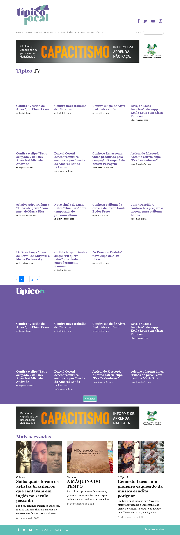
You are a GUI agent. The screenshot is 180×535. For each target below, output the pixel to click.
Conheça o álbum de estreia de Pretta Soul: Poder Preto (108, 208)
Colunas (20, 477)
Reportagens (24, 32)
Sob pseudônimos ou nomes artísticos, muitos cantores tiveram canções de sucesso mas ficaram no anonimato (38, 509)
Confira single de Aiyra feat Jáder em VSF (109, 107)
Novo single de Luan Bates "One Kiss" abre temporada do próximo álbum (70, 210)
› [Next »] (37, 279)
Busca (138, 33)
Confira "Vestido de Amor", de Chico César (32, 107)
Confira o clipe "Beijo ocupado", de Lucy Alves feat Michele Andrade (31, 158)
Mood (161, 529)
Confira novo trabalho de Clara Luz (70, 107)
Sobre (81, 32)
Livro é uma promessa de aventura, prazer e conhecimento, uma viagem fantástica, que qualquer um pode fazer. (89, 495)
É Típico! (123, 477)
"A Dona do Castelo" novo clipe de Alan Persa (107, 256)
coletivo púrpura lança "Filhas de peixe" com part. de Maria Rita (32, 208)
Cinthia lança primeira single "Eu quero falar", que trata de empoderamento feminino (70, 259)
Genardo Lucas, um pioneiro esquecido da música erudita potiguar (140, 488)
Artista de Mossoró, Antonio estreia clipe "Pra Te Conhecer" (146, 157)
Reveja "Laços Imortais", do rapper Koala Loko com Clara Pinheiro (147, 111)
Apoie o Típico (95, 32)
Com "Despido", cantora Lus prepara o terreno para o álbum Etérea (147, 210)
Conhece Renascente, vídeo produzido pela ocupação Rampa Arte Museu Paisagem (108, 158)
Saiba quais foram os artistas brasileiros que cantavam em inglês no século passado (37, 491)
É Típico (71, 32)
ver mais (90, 398)
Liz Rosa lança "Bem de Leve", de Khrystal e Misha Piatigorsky (33, 256)
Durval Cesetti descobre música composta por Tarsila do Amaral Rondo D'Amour (69, 160)
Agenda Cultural (44, 32)
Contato (61, 529)
